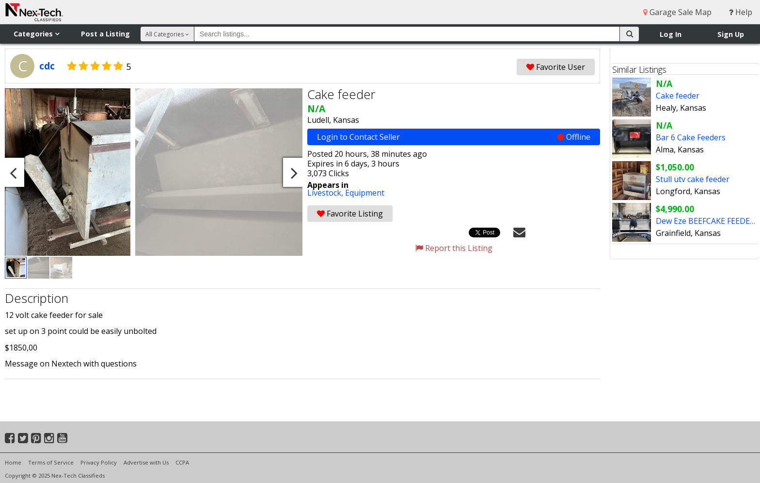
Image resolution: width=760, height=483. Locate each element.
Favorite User (555, 67)
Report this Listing (453, 248)
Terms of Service (51, 462)
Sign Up (730, 34)
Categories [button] (36, 33)
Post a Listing (105, 33)
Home (13, 462)
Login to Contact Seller (453, 137)
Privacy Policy (98, 462)
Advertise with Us (146, 462)
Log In (670, 34)
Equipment (364, 192)
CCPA (182, 462)
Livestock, (326, 192)
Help (740, 12)
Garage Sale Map (677, 12)
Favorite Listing (350, 213)
